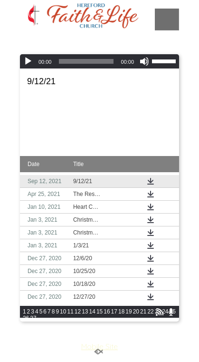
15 (99, 311)
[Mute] (144, 61)
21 (143, 311)
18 (121, 311)
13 (85, 311)
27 (33, 318)
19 (128, 311)
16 (107, 311)
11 (70, 311)
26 (26, 318)
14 (92, 311)
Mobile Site (99, 346)
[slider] (86, 61)
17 (114, 311)
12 (78, 311)
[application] (99, 61)
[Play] (28, 61)
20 (136, 311)
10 (63, 311)
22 (150, 311)
